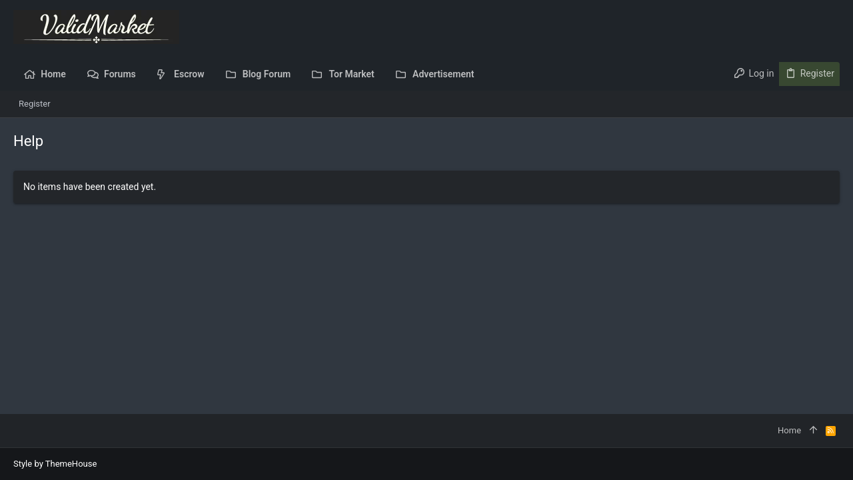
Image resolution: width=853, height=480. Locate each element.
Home (789, 430)
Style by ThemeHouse (55, 464)
